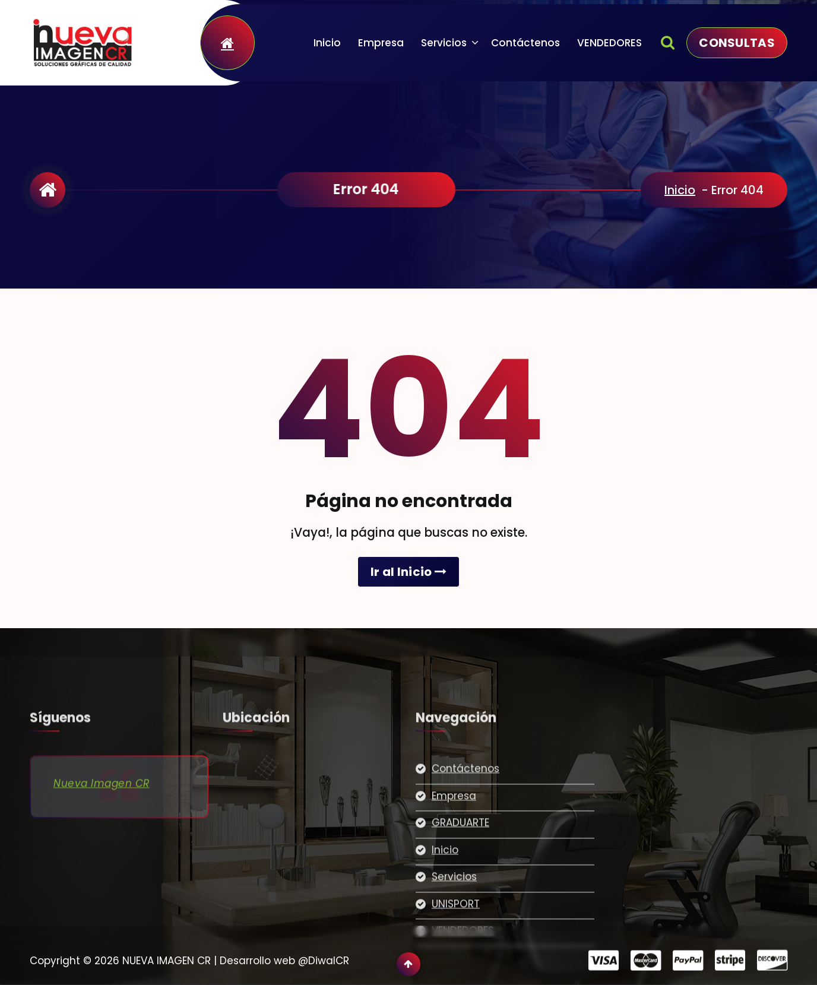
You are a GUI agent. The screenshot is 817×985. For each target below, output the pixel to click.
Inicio (327, 43)
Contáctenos (525, 43)
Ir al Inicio (408, 571)
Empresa (381, 43)
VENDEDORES (609, 43)
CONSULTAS (737, 42)
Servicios (444, 43)
